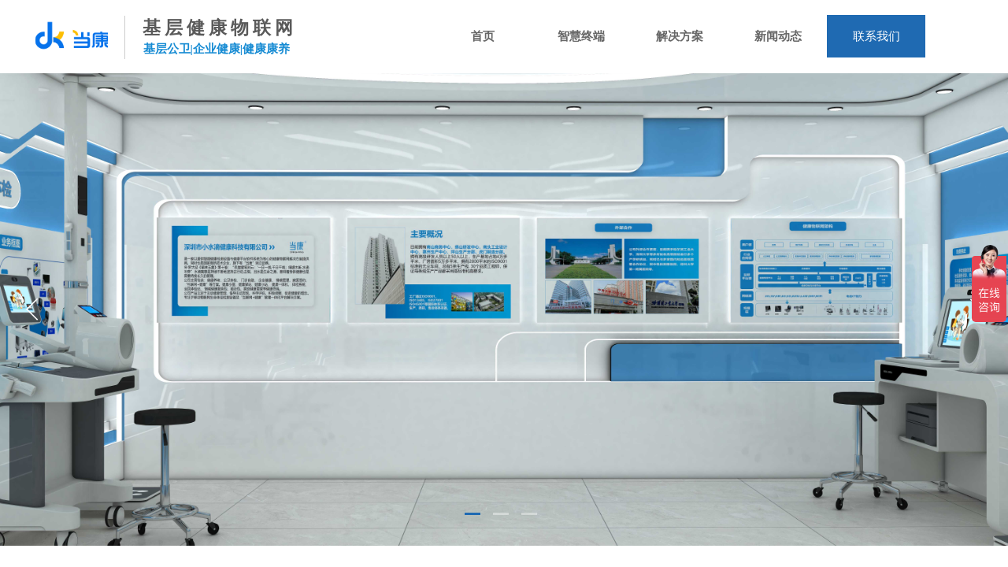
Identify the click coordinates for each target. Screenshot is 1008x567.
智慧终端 (581, 36)
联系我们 (876, 36)
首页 (483, 36)
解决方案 (679, 36)
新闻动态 (778, 36)
